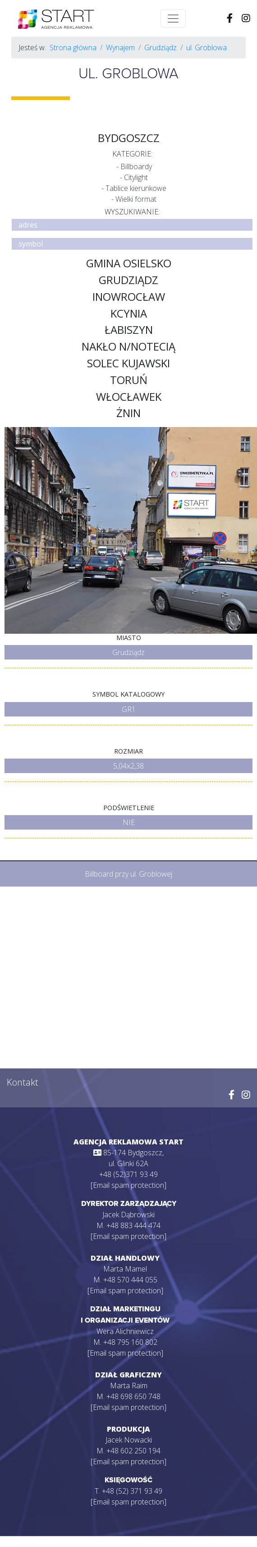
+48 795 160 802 (130, 1342)
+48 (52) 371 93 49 (132, 1491)
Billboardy (136, 166)
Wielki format (135, 199)
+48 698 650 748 (133, 1396)
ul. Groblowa (206, 47)
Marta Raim (128, 1385)
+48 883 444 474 (133, 1225)
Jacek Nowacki (129, 1440)
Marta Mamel (125, 1269)
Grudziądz (160, 47)
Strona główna (73, 47)
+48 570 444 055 (130, 1280)
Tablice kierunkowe (136, 188)
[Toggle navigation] (173, 18)
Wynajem (120, 47)
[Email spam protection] (128, 1185)
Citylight (136, 177)
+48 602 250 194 (133, 1451)
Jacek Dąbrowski (128, 1215)
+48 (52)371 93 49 (128, 1174)
